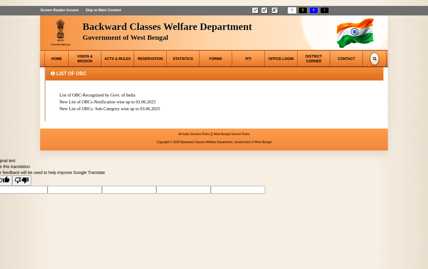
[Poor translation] (21, 180)
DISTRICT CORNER (314, 58)
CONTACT (346, 59)
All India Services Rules (194, 133)
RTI (248, 59)
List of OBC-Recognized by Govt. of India (97, 95)
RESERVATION (150, 59)
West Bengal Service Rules (231, 133)
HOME (56, 59)
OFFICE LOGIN (281, 59)
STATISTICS (183, 59)
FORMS (215, 59)
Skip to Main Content (103, 10)
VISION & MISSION (85, 58)
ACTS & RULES (117, 59)
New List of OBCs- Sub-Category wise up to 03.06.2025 (110, 108)
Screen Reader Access (59, 10)
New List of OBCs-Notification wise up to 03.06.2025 (107, 101)
